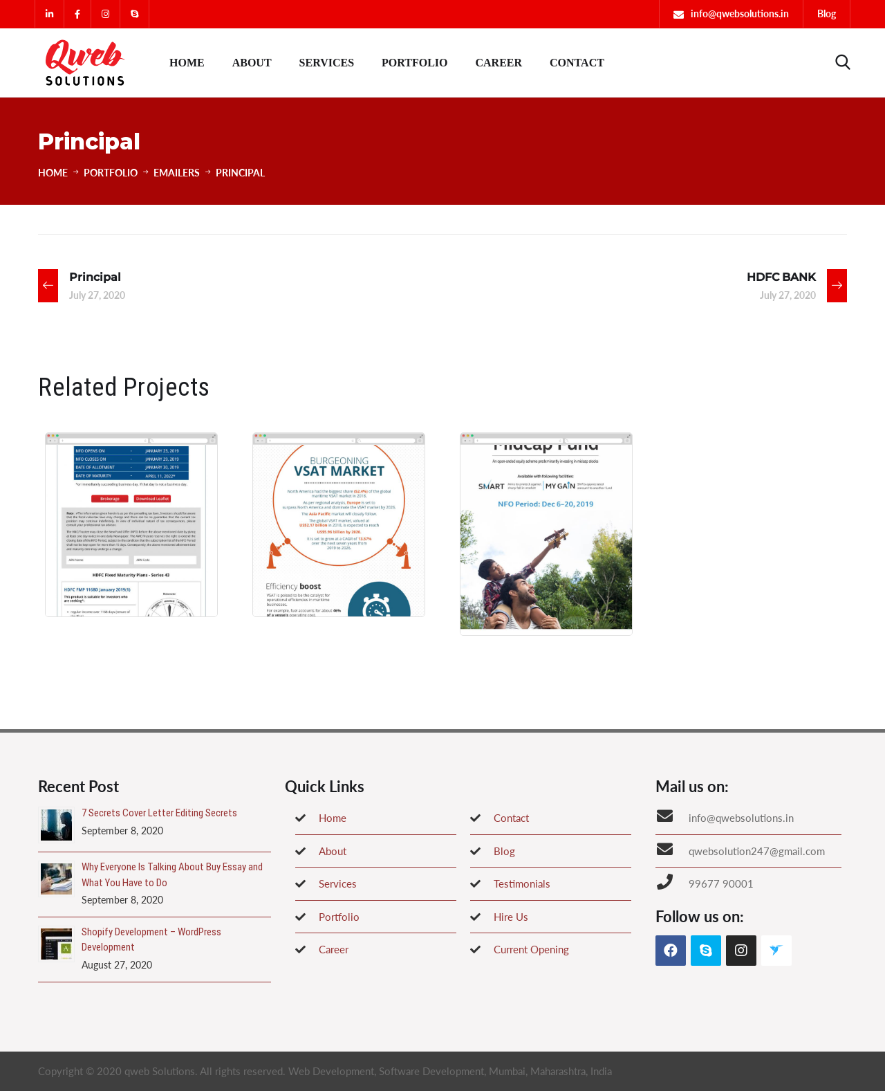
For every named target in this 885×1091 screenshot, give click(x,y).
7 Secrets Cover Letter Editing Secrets (159, 813)
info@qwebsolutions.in (740, 13)
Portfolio (414, 62)
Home (187, 62)
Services (326, 62)
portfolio (111, 172)
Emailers (176, 172)
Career (499, 62)
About (252, 62)
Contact (577, 62)
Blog (826, 13)
